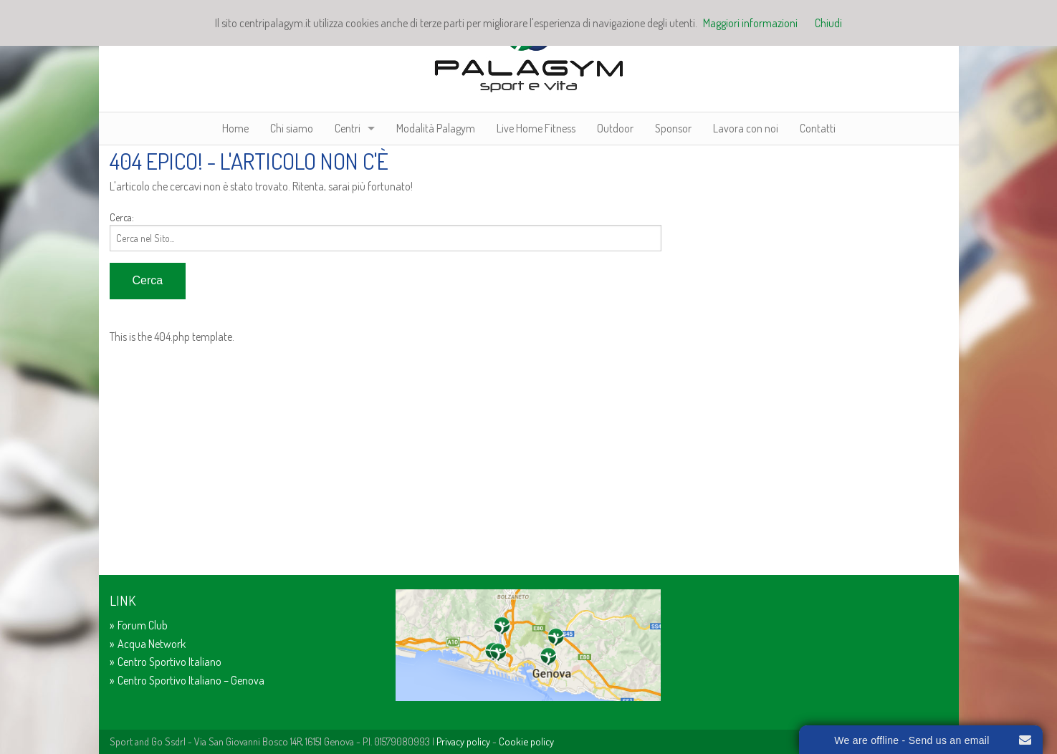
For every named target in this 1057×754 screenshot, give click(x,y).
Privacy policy (463, 741)
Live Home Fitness (536, 128)
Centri (347, 128)
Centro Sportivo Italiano (169, 661)
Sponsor (673, 128)
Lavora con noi (745, 128)
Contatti (818, 128)
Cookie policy (526, 741)
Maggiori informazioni (750, 23)
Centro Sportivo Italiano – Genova (191, 680)
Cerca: (122, 217)
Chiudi (828, 23)
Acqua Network (152, 644)
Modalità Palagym (435, 128)
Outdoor (615, 128)
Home (235, 128)
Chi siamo (291, 128)
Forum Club (143, 625)
